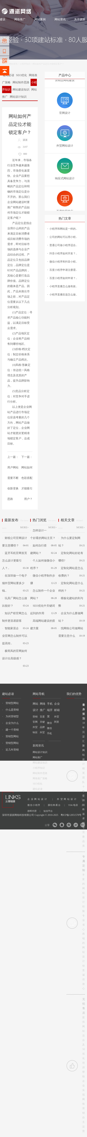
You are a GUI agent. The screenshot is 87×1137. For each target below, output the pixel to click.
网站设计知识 (18, 96)
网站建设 (6, 4)
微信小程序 (35, 805)
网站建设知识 (21, 89)
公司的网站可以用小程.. (63, 237)
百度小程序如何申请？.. (63, 278)
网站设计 (27, 4)
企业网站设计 (40, 799)
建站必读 (37, 789)
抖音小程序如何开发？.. (63, 253)
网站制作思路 (21, 82)
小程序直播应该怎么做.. (63, 294)
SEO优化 (21, 75)
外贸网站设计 (69, 799)
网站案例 (40, 19)
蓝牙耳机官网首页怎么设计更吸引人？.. (14, 561)
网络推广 (38, 4)
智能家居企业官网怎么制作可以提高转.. (14, 636)
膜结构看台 (56, 805)
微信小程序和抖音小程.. (63, 261)
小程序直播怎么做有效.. (63, 286)
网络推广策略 (40, 778)
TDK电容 (75, 805)
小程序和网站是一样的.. (63, 228)
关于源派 (79, 19)
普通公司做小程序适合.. (63, 245)
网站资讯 (60, 19)
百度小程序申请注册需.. (63, 269)
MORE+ (24, 527)
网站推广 (37, 757)
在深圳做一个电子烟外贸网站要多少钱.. (14, 583)
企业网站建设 (15, 202)
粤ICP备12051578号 (71, 815)
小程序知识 (25, 64)
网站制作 (16, 4)
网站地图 (81, 4)
